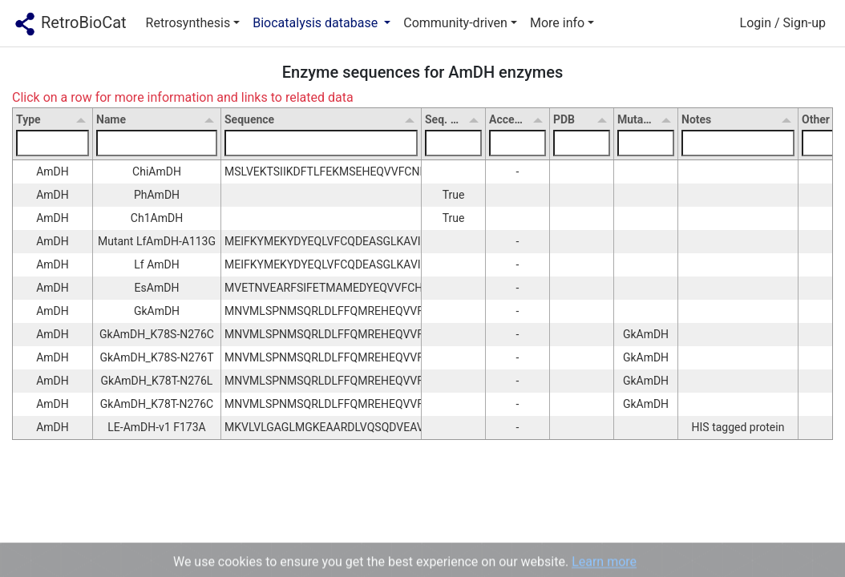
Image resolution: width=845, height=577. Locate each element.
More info (557, 22)
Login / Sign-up (783, 22)
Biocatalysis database (317, 22)
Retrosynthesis (188, 22)
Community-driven (455, 22)
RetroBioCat (70, 24)
